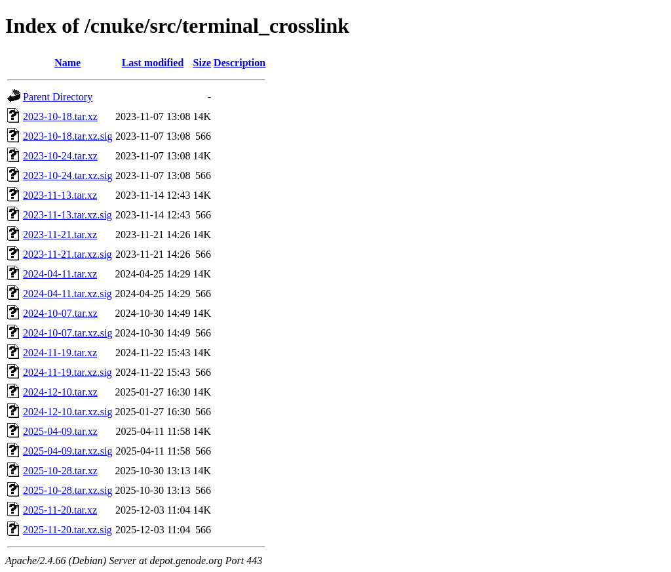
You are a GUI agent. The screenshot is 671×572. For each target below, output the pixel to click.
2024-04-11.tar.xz (60, 273)
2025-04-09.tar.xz (60, 431)
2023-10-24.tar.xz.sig (67, 175)
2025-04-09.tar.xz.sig (67, 451)
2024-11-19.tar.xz (60, 352)
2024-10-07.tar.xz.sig (67, 332)
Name (67, 62)
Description (239, 62)
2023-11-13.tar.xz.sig (67, 214)
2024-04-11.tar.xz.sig (67, 293)
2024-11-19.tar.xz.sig (67, 372)
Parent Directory (57, 96)
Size (202, 62)
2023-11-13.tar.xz (60, 195)
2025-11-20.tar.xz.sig (67, 529)
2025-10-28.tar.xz (60, 470)
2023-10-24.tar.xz (60, 155)
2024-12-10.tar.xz (60, 392)
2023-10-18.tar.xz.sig (67, 136)
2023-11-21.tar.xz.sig (67, 254)
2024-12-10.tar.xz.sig (67, 411)
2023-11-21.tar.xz (60, 234)
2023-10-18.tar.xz (60, 116)
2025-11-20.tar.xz (60, 510)
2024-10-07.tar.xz (60, 313)
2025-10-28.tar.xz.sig (67, 490)
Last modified (153, 62)
